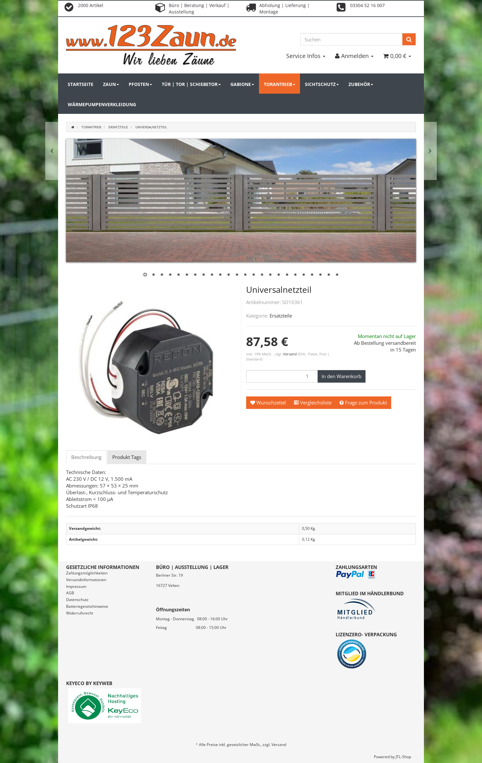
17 (278, 275)
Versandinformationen (86, 579)
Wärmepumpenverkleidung (102, 104)
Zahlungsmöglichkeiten (87, 573)
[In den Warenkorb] (341, 376)
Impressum (76, 586)
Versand (290, 354)
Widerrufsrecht (79, 613)
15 (261, 275)
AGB (70, 593)
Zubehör (361, 84)
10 (220, 275)
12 (236, 275)
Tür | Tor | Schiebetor (191, 84)
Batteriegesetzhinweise (87, 606)
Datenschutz (77, 599)
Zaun (111, 84)
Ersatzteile (281, 315)
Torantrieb (279, 84)
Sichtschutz (322, 84)
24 (336, 275)
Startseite (80, 84)
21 (311, 275)
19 (295, 275)
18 (286, 275)
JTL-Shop (403, 756)
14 (253, 275)
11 (228, 275)
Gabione (242, 84)
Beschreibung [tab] (86, 457)
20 (303, 275)
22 (320, 275)
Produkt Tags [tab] (126, 457)
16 (270, 275)
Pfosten (140, 84)
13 (245, 275)
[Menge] (282, 376)
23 (328, 275)
